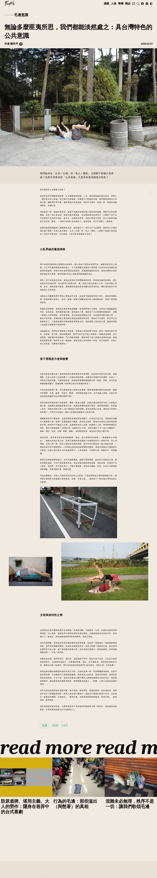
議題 (106, 3)
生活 (44, 725)
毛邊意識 (21, 15)
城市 (65, 725)
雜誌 (127, 3)
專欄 (120, 3)
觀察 (56, 725)
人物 (113, 3)
